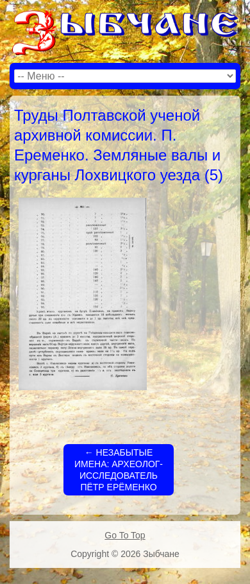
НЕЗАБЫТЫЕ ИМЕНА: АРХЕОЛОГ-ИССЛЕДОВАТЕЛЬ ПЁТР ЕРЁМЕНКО (118, 470)
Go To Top (124, 535)
